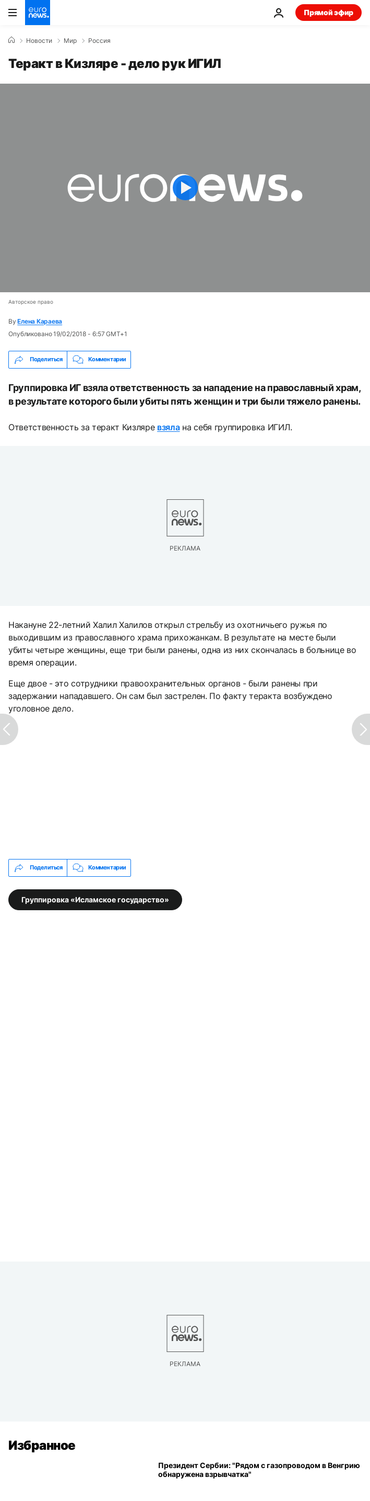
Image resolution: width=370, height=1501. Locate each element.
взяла (168, 427)
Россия (99, 41)
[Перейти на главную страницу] (37, 12)
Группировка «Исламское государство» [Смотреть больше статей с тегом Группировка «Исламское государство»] (95, 899)
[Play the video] (185, 188)
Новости (39, 41)
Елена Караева (39, 321)
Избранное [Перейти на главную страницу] (42, 1445)
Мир (70, 41)
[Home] (11, 40)
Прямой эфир (328, 12)
